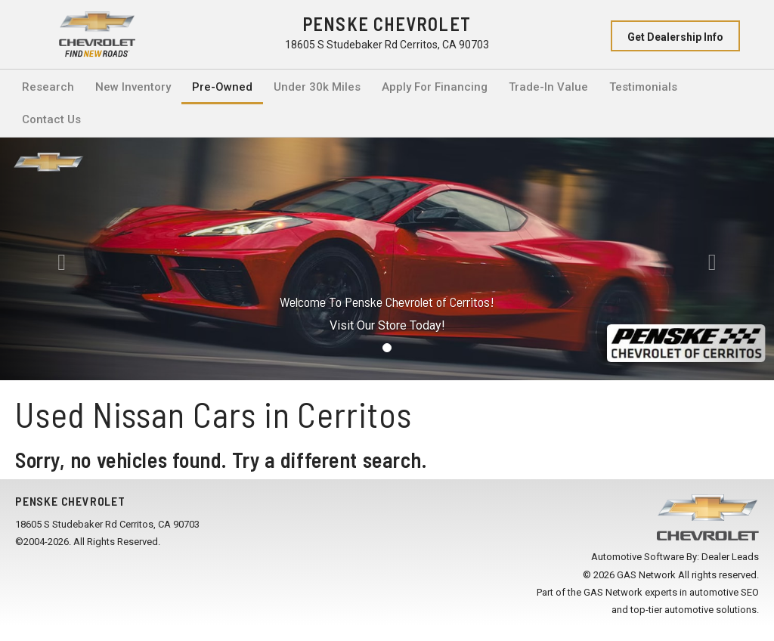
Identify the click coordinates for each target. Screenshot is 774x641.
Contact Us (51, 119)
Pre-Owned (222, 87)
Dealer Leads (730, 556)
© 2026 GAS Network (629, 575)
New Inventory (133, 87)
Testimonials (643, 87)
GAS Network (613, 592)
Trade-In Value (548, 87)
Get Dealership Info (675, 37)
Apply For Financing (435, 87)
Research (48, 87)
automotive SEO (724, 592)
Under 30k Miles (317, 87)
